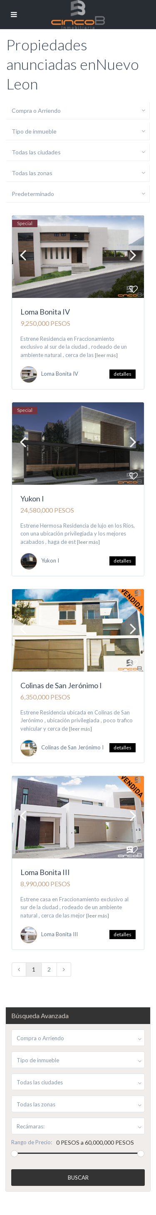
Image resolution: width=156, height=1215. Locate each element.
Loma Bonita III (45, 872)
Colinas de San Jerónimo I (61, 685)
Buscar (78, 1177)
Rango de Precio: (31, 1142)
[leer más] (106, 355)
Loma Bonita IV (45, 311)
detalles (122, 374)
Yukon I (32, 498)
